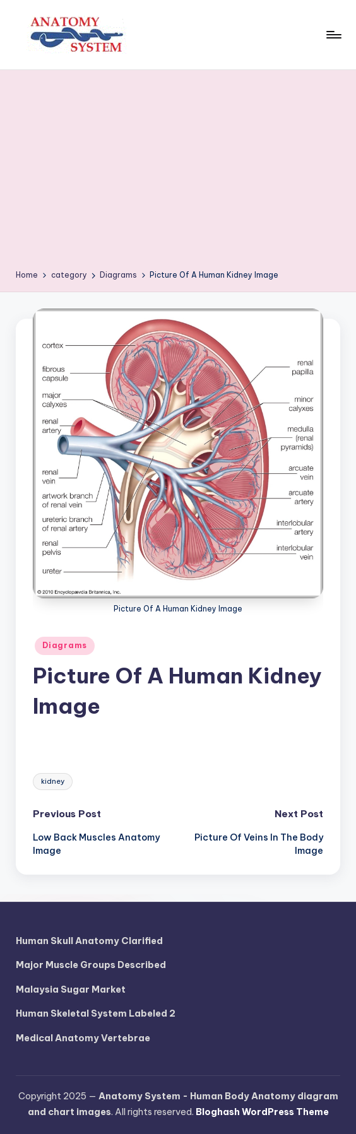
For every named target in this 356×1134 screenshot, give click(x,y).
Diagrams (64, 645)
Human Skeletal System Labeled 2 (95, 1013)
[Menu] (333, 34)
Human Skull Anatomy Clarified (89, 941)
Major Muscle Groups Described (91, 965)
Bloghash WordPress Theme (262, 1112)
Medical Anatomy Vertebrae (83, 1038)
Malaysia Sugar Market (71, 989)
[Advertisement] (178, 174)
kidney (52, 781)
